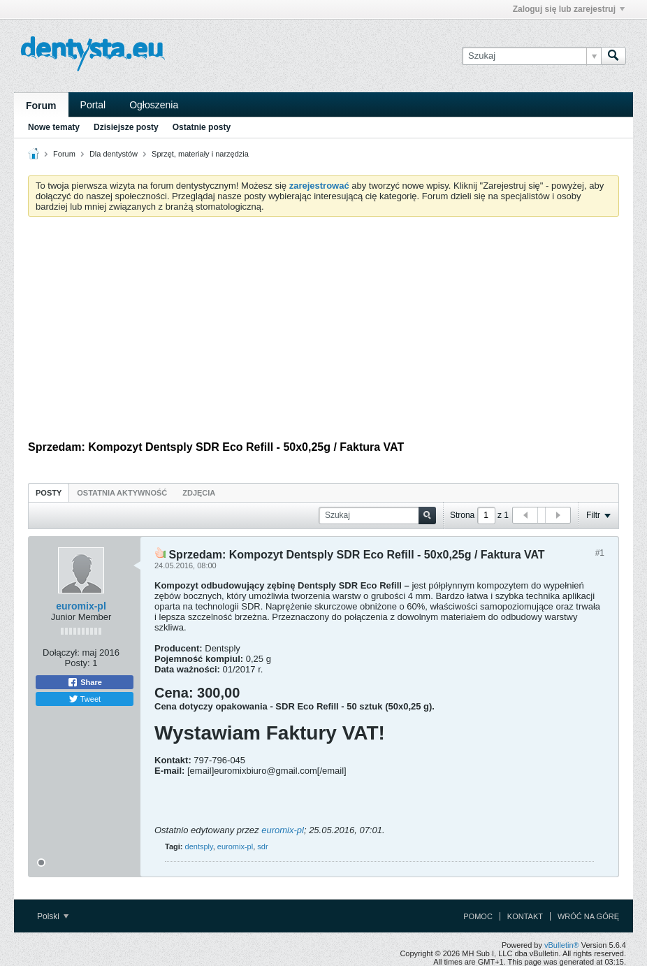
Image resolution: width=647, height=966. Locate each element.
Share (84, 682)
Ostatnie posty (202, 127)
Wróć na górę (588, 916)
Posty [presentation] (48, 493)
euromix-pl (81, 606)
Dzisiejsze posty (126, 127)
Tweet (84, 699)
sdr (262, 846)
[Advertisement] (323, 332)
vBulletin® (561, 945)
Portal (93, 104)
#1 (599, 553)
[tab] (48, 492)
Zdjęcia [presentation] (198, 493)
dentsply (199, 846)
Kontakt (525, 916)
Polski (52, 916)
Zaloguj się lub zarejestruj (569, 9)
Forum (41, 105)
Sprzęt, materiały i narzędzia (200, 154)
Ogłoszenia (153, 104)
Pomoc (478, 916)
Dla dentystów (113, 154)
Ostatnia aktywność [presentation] (122, 493)
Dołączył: (61, 652)
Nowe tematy (54, 127)
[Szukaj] (531, 56)
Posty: (77, 663)
